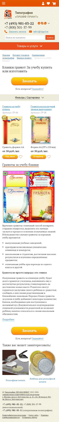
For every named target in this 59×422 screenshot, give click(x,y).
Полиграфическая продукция (14, 415)
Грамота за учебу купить (11, 108)
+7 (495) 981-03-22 (19, 23)
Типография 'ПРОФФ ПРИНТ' (17, 392)
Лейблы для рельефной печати (42, 380)
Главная (6, 55)
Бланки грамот (24, 58)
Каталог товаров (21, 55)
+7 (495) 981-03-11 (12, 410)
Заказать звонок (17, 31)
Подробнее (8, 319)
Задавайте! (37, 88)
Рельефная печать (15, 380)
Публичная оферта (29, 417)
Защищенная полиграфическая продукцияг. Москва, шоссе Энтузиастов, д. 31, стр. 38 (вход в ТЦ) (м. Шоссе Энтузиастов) (26, 396)
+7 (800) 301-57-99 (18, 27)
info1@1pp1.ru (41, 31)
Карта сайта (33, 415)
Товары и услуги (27, 46)
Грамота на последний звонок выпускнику (43, 108)
